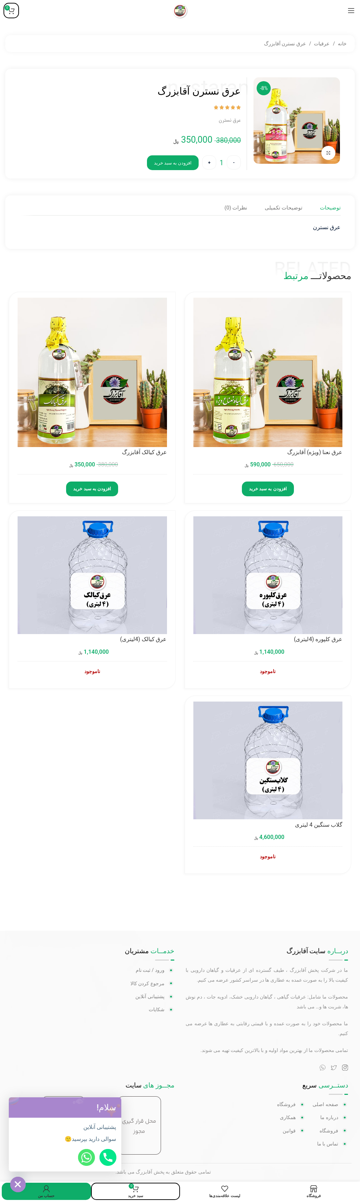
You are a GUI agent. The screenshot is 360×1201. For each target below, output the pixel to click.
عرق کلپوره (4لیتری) (318, 640)
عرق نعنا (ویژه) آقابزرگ (314, 452)
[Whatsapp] (86, 1157)
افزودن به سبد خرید (173, 163)
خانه (342, 43)
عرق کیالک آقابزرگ (144, 452)
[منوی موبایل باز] (351, 11)
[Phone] (107, 1157)
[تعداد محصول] (221, 162)
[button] (114, 1107)
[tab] (330, 207)
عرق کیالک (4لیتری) (143, 640)
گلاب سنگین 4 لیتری (318, 825)
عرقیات (321, 43)
